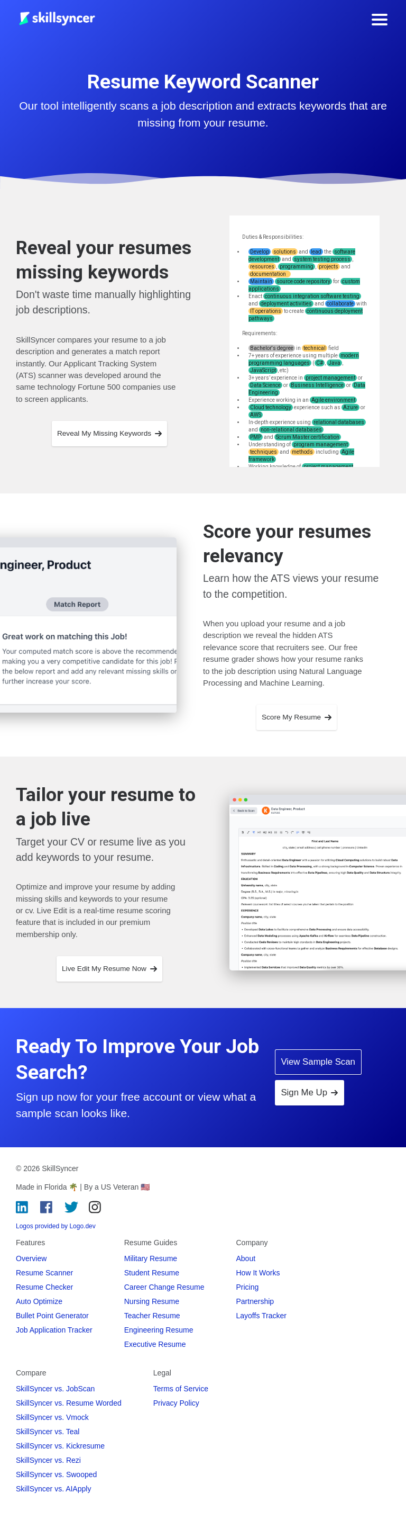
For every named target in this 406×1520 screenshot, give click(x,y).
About (246, 1258)
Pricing (247, 1287)
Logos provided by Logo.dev (56, 1226)
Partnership (255, 1301)
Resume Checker (44, 1287)
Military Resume (150, 1258)
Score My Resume (296, 717)
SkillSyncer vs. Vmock (52, 1417)
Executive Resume (155, 1344)
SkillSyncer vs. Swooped (56, 1474)
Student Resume (151, 1273)
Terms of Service (180, 1388)
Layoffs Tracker (261, 1315)
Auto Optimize (39, 1301)
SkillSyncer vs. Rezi (48, 1460)
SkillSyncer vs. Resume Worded (69, 1403)
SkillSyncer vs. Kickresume (60, 1446)
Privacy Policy (176, 1403)
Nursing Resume (151, 1301)
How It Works (258, 1273)
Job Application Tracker (54, 1330)
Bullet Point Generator (52, 1315)
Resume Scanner (44, 1273)
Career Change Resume (164, 1287)
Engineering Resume (158, 1330)
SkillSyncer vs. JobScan (55, 1388)
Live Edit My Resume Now (109, 969)
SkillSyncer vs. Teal (47, 1431)
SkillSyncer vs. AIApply (53, 1489)
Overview (31, 1258)
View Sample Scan (318, 1062)
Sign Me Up (309, 1092)
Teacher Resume (152, 1315)
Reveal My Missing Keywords (109, 433)
